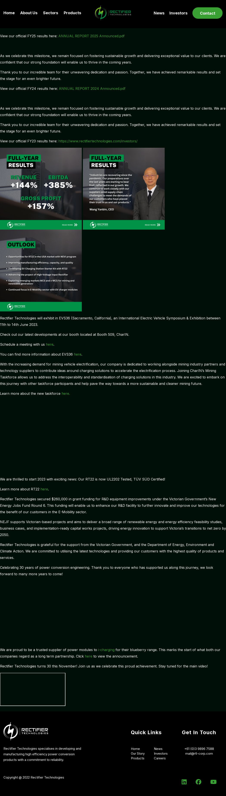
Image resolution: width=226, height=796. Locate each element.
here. (66, 393)
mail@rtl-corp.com (199, 753)
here (49, 344)
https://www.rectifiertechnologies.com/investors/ (98, 141)
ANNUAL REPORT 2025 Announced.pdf (91, 36)
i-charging (106, 650)
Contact (207, 13)
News (159, 13)
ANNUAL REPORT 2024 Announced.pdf (92, 88)
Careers (160, 758)
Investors (178, 13)
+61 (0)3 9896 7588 (199, 749)
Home (9, 13)
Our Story (138, 753)
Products (72, 13)
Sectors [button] (50, 13)
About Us (28, 13)
